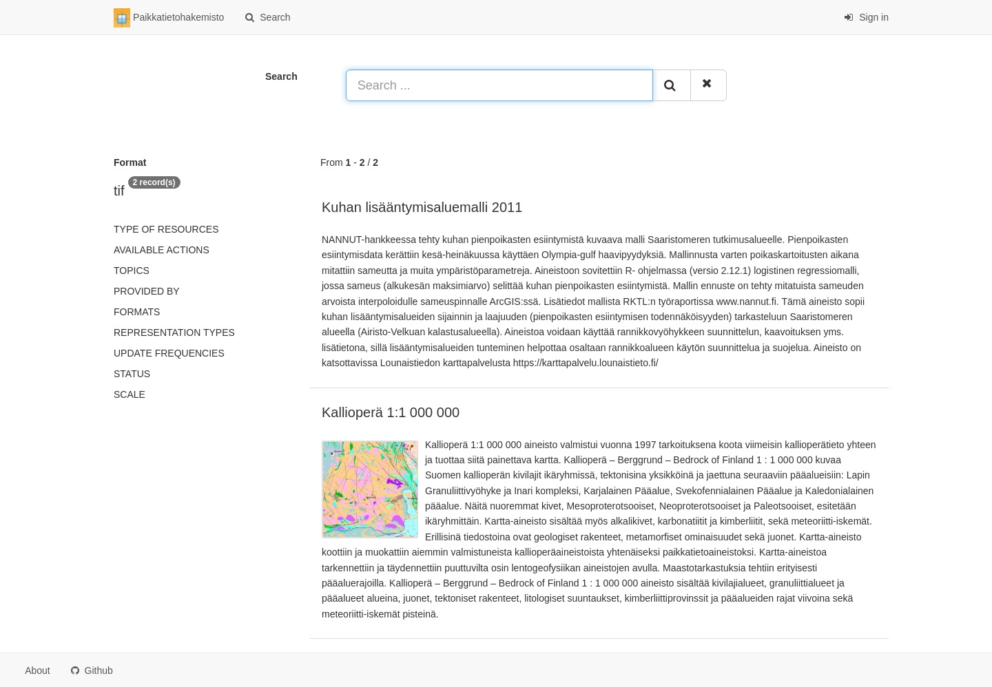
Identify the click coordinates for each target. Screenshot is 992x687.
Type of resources (166, 229)
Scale (129, 394)
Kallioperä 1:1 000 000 (390, 412)
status (132, 373)
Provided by (147, 291)
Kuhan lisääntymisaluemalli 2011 (422, 207)
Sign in (866, 17)
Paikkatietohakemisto (169, 18)
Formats (137, 311)
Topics (131, 270)
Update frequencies (169, 353)
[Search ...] (499, 85)
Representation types (174, 332)
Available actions (161, 249)
